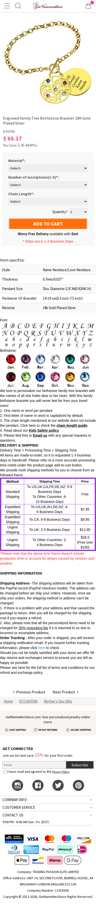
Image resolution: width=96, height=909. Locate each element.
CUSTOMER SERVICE (18, 807)
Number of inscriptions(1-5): (33, 177)
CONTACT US (12, 815)
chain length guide (71, 425)
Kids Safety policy (44, 430)
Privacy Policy (61, 772)
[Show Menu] (7, 5)
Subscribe (80, 764)
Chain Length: (21, 194)
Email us (40, 435)
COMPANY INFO (14, 799)
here (21, 668)
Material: (16, 160)
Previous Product (29, 691)
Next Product (65, 691)
